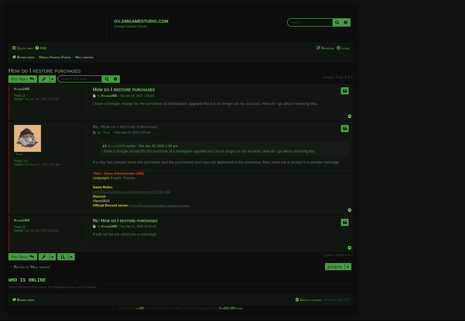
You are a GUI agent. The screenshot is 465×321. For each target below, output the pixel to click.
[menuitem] (41, 48)
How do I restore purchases (44, 70)
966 (25, 161)
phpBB (139, 309)
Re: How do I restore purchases (125, 126)
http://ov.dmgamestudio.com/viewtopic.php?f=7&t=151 (131, 191)
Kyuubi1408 (21, 89)
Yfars (19, 154)
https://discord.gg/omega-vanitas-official (160, 205)
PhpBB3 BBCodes (230, 309)
